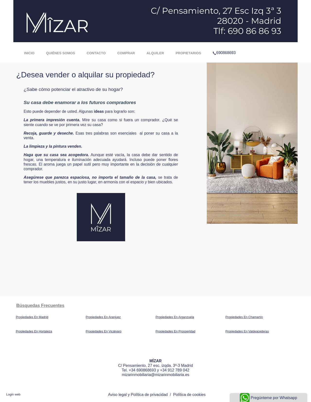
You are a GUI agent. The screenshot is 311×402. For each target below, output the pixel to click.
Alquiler (155, 53)
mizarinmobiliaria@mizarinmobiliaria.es (155, 375)
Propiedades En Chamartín (244, 317)
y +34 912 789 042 (172, 370)
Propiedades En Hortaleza (34, 331)
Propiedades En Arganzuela (175, 317)
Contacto (96, 53)
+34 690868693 (142, 370)
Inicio (29, 53)
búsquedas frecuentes (40, 305)
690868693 (224, 46)
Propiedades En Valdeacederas (247, 331)
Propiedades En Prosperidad (175, 331)
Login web (13, 394)
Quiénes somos (60, 53)
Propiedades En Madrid (32, 317)
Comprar (126, 53)
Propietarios (188, 53)
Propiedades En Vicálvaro (103, 331)
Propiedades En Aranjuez (103, 317)
